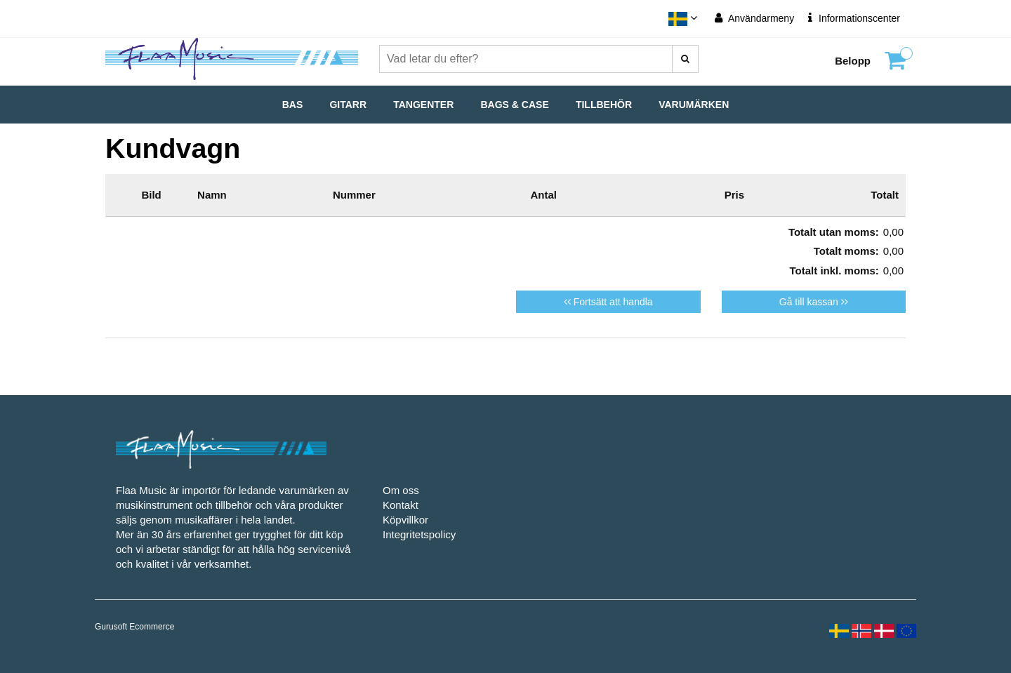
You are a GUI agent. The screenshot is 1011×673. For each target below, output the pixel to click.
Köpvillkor (405, 520)
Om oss (401, 490)
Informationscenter (854, 18)
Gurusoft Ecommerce (134, 627)
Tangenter (423, 104)
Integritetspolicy (419, 534)
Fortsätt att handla (608, 301)
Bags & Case (515, 104)
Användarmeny (754, 18)
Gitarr (347, 104)
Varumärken (694, 104)
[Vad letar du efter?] (685, 59)
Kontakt (400, 505)
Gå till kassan (813, 301)
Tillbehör (604, 104)
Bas (292, 104)
